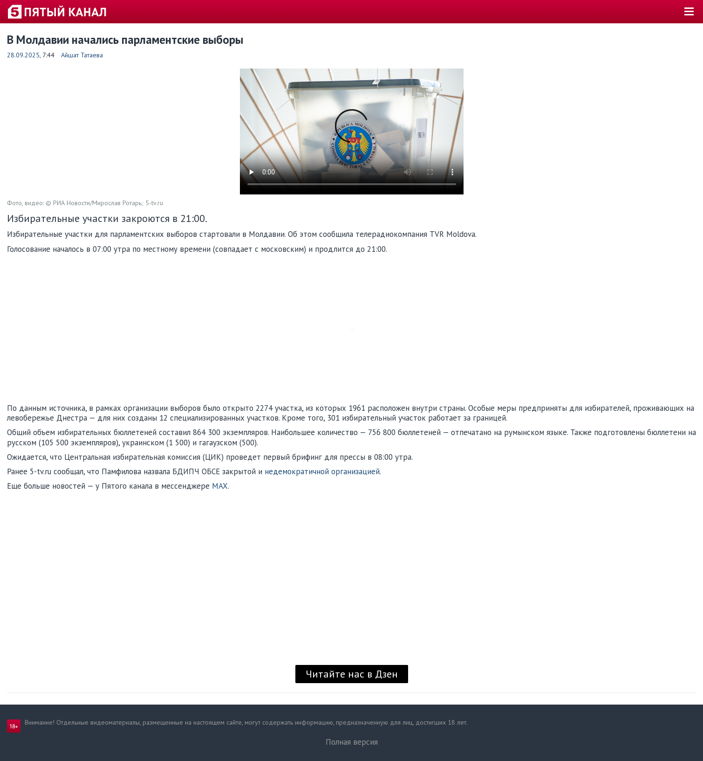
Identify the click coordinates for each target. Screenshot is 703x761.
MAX (220, 486)
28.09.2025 (23, 55)
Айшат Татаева (82, 55)
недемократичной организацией (322, 471)
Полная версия (352, 742)
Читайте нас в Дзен (352, 673)
